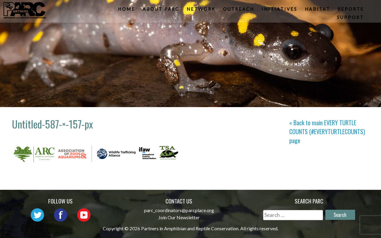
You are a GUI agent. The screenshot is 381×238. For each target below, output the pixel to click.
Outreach (239, 10)
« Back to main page (327, 131)
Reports (351, 10)
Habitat (318, 10)
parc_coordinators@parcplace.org (179, 210)
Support (351, 19)
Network (201, 10)
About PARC (161, 10)
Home (127, 10)
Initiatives (280, 10)
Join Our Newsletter (179, 217)
